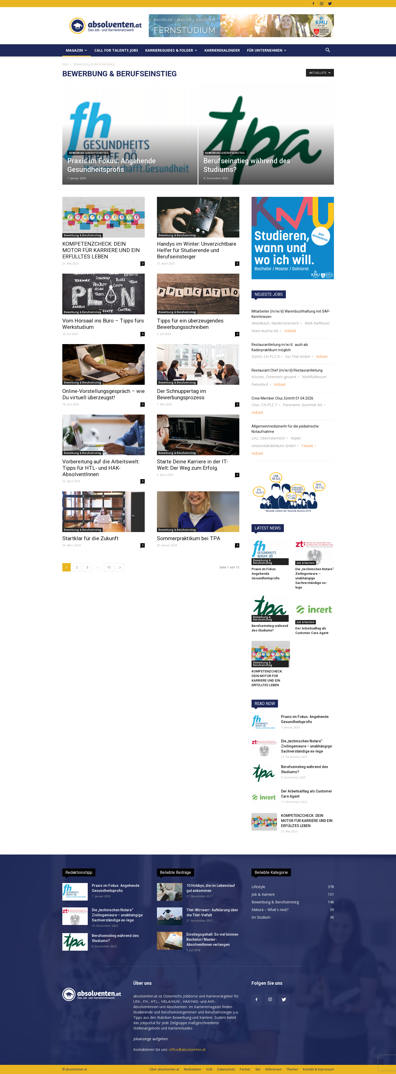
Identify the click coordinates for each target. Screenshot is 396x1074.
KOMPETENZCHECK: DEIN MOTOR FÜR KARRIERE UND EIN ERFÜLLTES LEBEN (101, 250)
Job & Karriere (305, 563)
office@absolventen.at (187, 1049)
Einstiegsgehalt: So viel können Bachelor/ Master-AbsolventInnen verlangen (212, 939)
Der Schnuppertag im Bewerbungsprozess (181, 394)
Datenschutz (226, 1069)
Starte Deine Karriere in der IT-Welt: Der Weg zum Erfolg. (192, 465)
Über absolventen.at (164, 1069)
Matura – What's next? (270, 909)
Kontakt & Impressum (318, 1069)
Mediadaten (192, 1069)
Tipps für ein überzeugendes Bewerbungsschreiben (190, 324)
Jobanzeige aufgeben (150, 1038)
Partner (245, 1069)
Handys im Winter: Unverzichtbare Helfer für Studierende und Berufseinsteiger (196, 250)
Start (65, 64)
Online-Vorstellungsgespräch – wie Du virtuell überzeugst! (103, 394)
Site (257, 1069)
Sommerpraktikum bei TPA (188, 538)
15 (109, 567)
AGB (209, 1069)
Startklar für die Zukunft (90, 538)
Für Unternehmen (266, 50)
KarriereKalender (222, 50)
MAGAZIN (76, 50)
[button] (328, 50)
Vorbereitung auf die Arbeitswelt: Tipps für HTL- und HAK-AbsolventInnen (100, 468)
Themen (292, 1069)
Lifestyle (258, 886)
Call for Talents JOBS (116, 50)
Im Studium (261, 917)
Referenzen (273, 1069)
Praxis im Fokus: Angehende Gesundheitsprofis (266, 573)
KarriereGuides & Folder (171, 50)
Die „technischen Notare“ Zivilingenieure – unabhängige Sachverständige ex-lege (314, 578)
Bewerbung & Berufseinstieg (89, 153)
